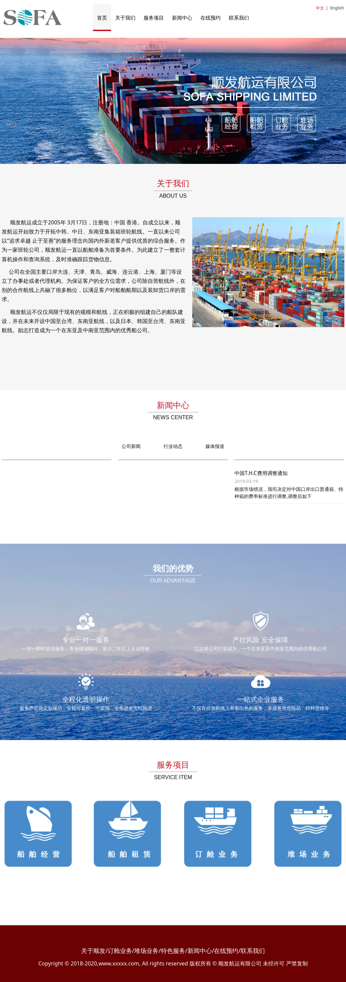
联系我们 (239, 17)
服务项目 (154, 17)
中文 (320, 8)
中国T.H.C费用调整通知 (260, 479)
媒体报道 (214, 452)
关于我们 (125, 17)
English (337, 8)
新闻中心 (182, 17)
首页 (102, 17)
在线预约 (210, 17)
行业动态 (173, 452)
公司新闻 (131, 452)
